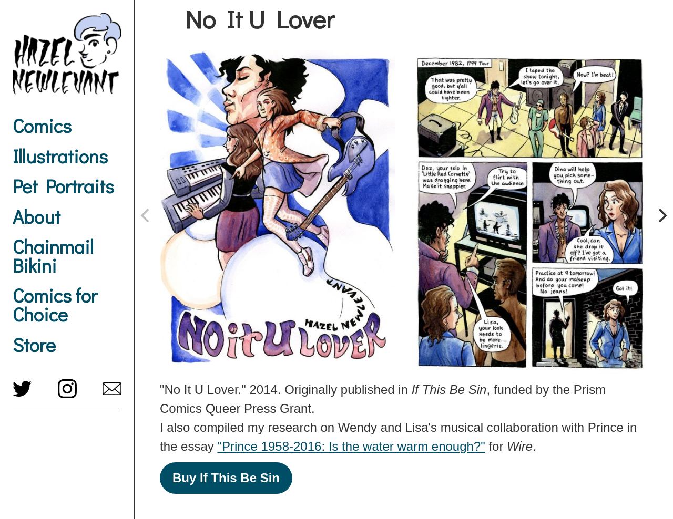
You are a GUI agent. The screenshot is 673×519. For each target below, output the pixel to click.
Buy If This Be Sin (226, 478)
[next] (661, 215)
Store (34, 344)
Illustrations (60, 156)
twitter (22, 388)
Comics (42, 125)
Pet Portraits (63, 186)
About (36, 216)
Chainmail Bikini (53, 256)
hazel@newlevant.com (112, 388)
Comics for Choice (55, 305)
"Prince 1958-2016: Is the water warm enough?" (351, 446)
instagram (67, 388)
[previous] (146, 215)
